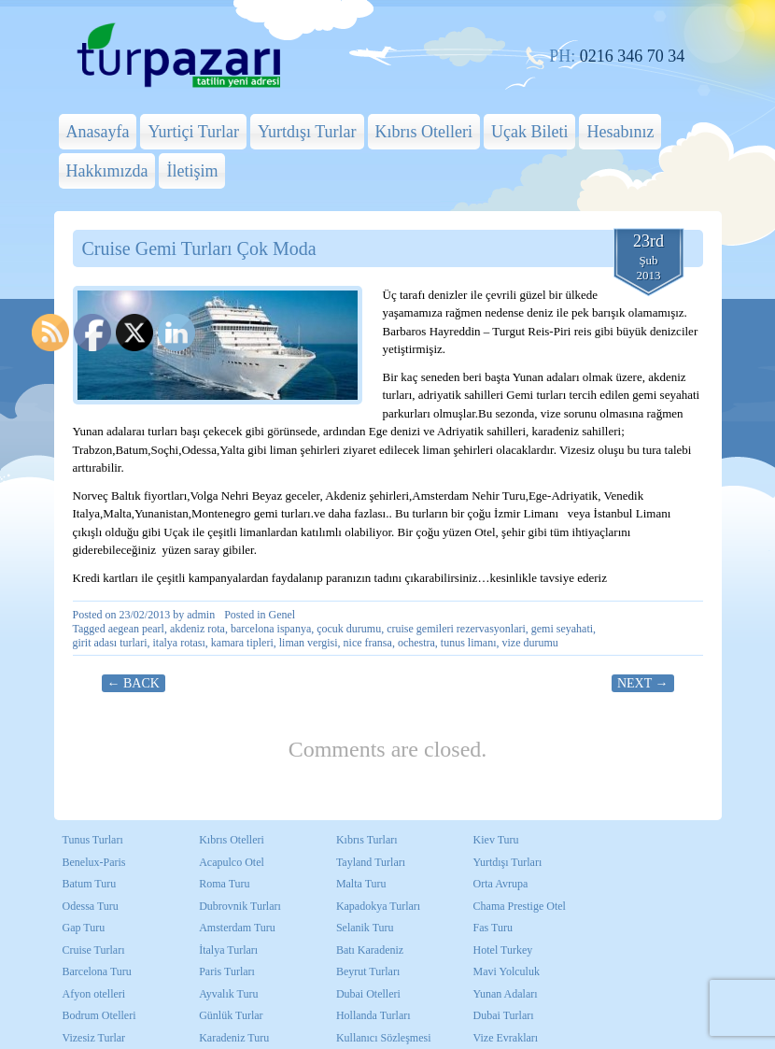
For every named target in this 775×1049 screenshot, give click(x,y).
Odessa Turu (91, 906)
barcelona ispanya (271, 628)
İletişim (192, 171)
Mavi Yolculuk (506, 971)
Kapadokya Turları (378, 906)
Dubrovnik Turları (240, 906)
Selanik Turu (365, 927)
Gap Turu (84, 927)
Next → (643, 683)
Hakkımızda (107, 171)
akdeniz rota (197, 628)
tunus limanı (469, 642)
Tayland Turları (370, 862)
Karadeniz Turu (234, 1037)
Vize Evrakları (506, 1037)
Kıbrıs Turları (367, 839)
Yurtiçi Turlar (193, 131)
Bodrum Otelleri (99, 1015)
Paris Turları (227, 971)
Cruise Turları (94, 950)
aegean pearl (136, 628)
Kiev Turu (496, 839)
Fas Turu (493, 927)
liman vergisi (308, 642)
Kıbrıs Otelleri (423, 131)
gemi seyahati (562, 628)
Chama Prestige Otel (519, 906)
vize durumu (530, 642)
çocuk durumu (349, 628)
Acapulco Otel (231, 862)
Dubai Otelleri (368, 993)
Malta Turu (361, 883)
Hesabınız (620, 131)
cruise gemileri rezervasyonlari (456, 628)
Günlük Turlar (230, 1015)
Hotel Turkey (503, 950)
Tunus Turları (93, 839)
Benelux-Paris (94, 862)
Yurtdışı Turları (507, 862)
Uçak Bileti (529, 131)
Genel (282, 614)
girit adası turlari (110, 642)
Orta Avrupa (500, 883)
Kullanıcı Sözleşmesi (383, 1037)
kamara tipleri (242, 642)
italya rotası (178, 642)
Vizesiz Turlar (94, 1037)
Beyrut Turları (368, 971)
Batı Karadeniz (369, 950)
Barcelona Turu (97, 971)
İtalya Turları (228, 950)
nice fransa (368, 642)
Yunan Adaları (505, 993)
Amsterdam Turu (237, 927)
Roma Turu (224, 883)
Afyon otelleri (94, 993)
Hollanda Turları (373, 1015)
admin (201, 614)
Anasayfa (98, 131)
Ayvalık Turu (228, 993)
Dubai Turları (503, 1015)
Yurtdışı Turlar (307, 131)
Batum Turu (90, 883)
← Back (133, 683)
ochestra (416, 642)
